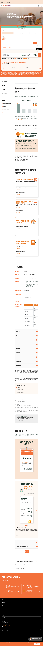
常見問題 (3, 96)
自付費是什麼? (4, 93)
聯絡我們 (3, 100)
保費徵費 (12, 74)
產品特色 (3, 85)
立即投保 (26, 551)
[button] (26, 331)
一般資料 (3, 89)
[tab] (27, 558)
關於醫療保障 (4, 81)
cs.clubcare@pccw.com (6, 625)
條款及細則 (25, 58)
